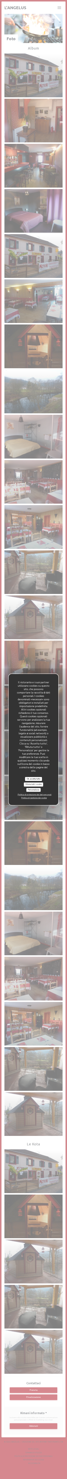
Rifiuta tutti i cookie (34, 784)
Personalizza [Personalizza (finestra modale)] (33, 790)
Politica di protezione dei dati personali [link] (35, 794)
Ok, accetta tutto (33, 779)
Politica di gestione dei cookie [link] (34, 798)
